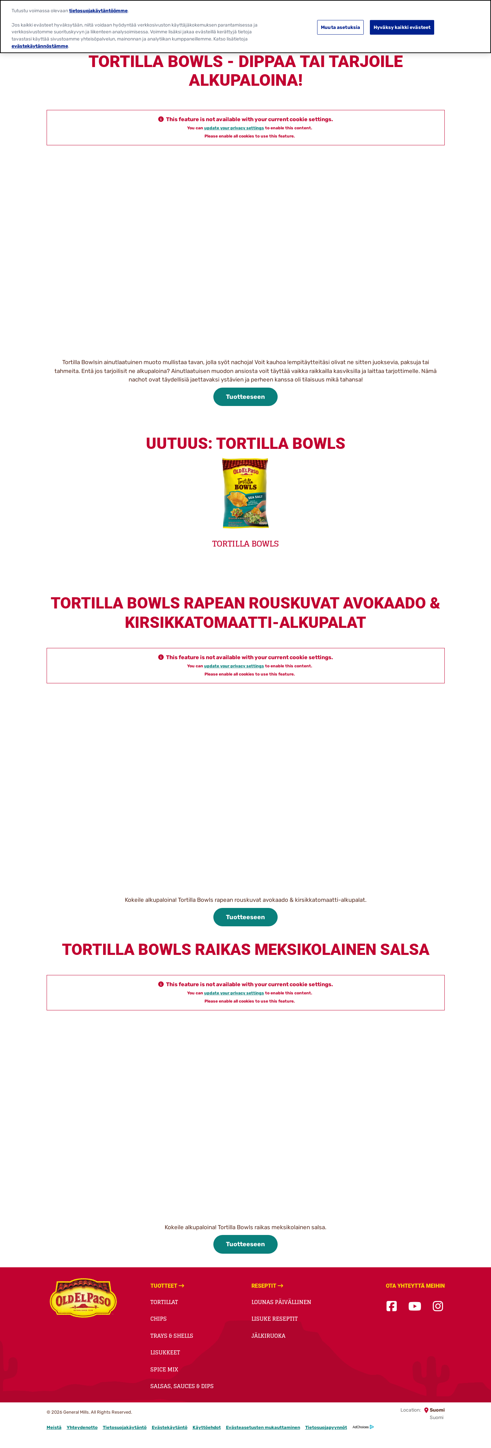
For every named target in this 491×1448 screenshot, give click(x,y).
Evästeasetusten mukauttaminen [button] (263, 1427)
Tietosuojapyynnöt (326, 1427)
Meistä (54, 1427)
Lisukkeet (165, 1352)
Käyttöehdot (207, 1427)
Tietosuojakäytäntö (125, 1427)
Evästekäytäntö (169, 1427)
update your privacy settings (234, 128)
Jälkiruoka (268, 1335)
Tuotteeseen (245, 397)
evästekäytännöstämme (40, 45)
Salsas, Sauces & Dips (182, 1386)
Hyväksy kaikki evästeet (402, 27)
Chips (158, 1318)
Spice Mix (164, 1369)
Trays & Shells (171, 1335)
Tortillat (164, 1302)
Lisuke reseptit (274, 1318)
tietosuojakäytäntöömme (98, 10)
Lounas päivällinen (281, 1302)
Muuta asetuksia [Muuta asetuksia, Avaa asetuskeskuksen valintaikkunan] (340, 27)
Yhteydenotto (82, 1427)
